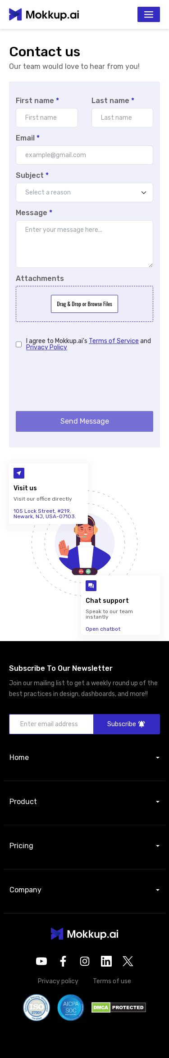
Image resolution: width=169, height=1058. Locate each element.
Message (34, 213)
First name (37, 100)
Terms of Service (114, 341)
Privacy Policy (46, 347)
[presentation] (84, 380)
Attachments (40, 278)
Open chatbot (103, 629)
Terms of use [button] (112, 981)
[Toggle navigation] (148, 14)
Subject (32, 175)
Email (28, 138)
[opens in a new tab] (41, 961)
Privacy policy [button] (58, 981)
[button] (84, 934)
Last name (112, 100)
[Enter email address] (51, 724)
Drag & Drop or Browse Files (84, 303)
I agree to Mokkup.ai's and (88, 344)
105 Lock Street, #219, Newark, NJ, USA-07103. (45, 514)
